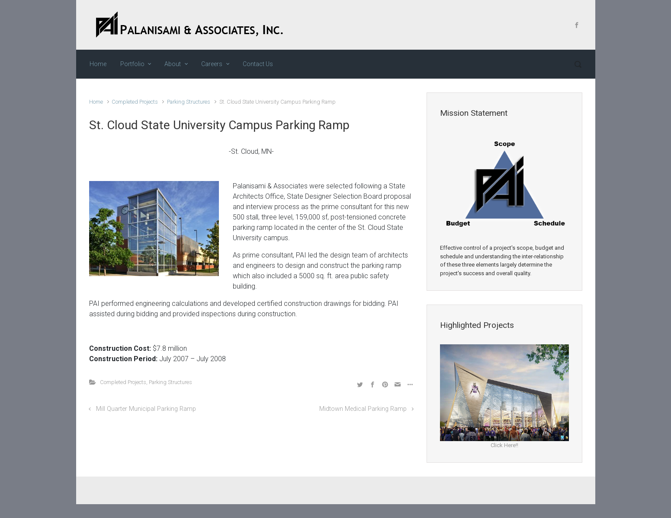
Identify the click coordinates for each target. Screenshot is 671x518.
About (172, 63)
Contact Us (258, 63)
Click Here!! (504, 445)
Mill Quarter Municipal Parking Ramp (146, 409)
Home (98, 63)
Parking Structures (188, 102)
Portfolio (132, 63)
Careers (211, 63)
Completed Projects (135, 102)
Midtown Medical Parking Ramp (363, 409)
